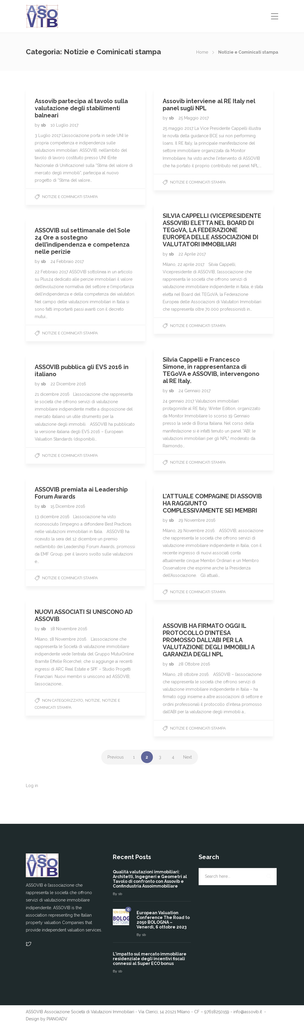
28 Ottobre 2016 (194, 664)
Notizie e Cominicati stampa (70, 196)
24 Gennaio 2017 (194, 390)
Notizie (92, 700)
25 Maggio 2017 (193, 118)
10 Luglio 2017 (64, 125)
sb (44, 125)
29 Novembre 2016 (197, 520)
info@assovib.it (248, 1011)
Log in (32, 785)
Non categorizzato (62, 700)
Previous (115, 757)
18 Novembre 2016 (68, 628)
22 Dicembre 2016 (68, 384)
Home (202, 52)
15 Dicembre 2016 (67, 506)
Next (187, 757)
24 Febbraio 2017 (67, 261)
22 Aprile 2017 (192, 254)
